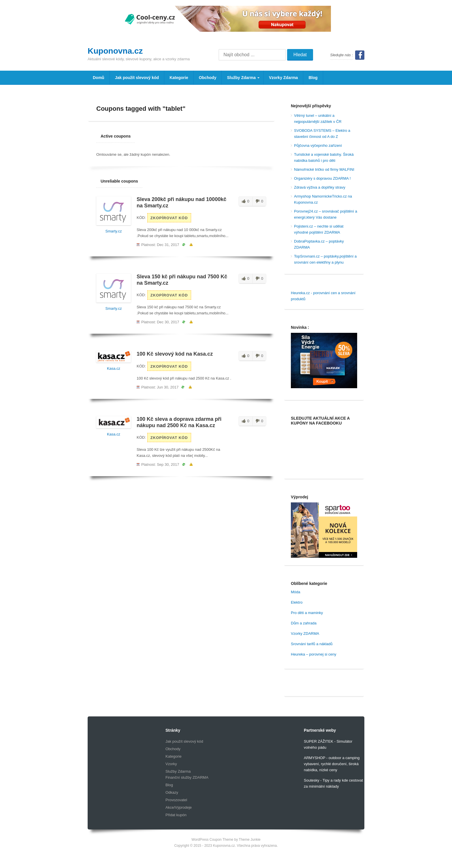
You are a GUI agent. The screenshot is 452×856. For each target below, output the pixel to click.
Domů (98, 77)
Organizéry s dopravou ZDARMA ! (322, 178)
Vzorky (171, 764)
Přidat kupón (176, 815)
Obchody (207, 77)
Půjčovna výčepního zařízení (318, 145)
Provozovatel (176, 800)
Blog (312, 77)
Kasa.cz (113, 368)
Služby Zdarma (241, 80)
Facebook (359, 55)
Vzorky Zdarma (283, 77)
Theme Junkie (249, 840)
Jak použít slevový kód (137, 77)
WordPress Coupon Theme (212, 840)
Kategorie (179, 77)
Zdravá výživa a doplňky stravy (319, 187)
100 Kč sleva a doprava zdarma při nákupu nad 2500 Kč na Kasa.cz (179, 422)
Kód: (141, 217)
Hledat (300, 54)
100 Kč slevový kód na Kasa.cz (175, 354)
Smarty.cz (114, 231)
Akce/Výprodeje (178, 807)
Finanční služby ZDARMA (186, 777)
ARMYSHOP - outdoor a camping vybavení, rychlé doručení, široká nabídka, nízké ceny (331, 764)
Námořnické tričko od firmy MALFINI (324, 169)
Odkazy (171, 792)
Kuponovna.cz (115, 50)
